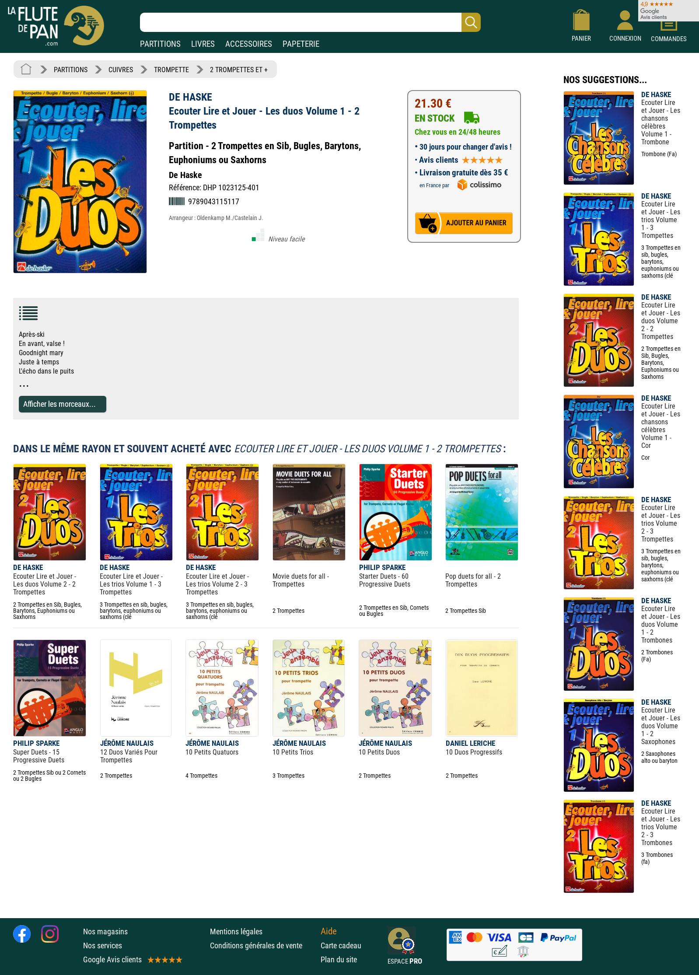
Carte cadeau (341, 945)
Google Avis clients (132, 959)
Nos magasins (105, 931)
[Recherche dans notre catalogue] (310, 22)
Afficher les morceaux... (59, 404)
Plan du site (339, 959)
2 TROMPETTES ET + (239, 70)
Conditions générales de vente (263, 945)
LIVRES (203, 44)
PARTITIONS (160, 44)
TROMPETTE (171, 70)
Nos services (102, 945)
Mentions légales (236, 931)
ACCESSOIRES (248, 44)
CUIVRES (120, 70)
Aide (329, 931)
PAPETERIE (301, 44)
